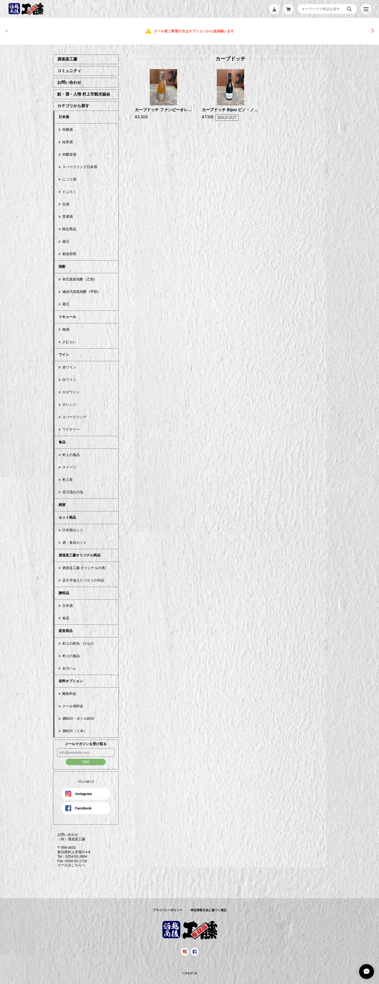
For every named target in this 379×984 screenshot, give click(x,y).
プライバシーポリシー (168, 910)
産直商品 (66, 631)
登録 (85, 762)
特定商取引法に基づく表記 (209, 910)
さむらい (69, 342)
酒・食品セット (74, 542)
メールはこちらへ (69, 865)
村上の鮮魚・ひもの (78, 643)
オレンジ (69, 404)
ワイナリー (71, 429)
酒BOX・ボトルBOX (78, 718)
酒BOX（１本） (74, 731)
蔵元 (65, 241)
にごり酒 (69, 179)
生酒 (65, 204)
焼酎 (62, 266)
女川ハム (69, 668)
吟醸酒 (67, 130)
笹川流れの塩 (72, 492)
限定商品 (69, 229)
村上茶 (67, 480)
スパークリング (74, 417)
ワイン (64, 355)
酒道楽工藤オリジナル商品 (79, 555)
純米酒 (67, 142)
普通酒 (67, 217)
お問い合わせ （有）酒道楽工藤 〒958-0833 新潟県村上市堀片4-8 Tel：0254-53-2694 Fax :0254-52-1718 (71, 848)
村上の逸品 (71, 455)
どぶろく (69, 192)
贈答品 (64, 593)
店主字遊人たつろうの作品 (83, 580)
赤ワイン (69, 367)
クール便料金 (72, 706)
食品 (62, 442)
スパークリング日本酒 (79, 167)
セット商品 (67, 517)
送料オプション (71, 681)
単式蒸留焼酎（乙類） (79, 279)
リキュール (67, 317)
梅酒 (65, 329)
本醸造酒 (69, 154)
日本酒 (64, 117)
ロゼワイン (71, 392)
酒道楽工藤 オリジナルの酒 (83, 568)
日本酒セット (72, 530)
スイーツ (69, 467)
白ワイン (69, 380)
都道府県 (69, 254)
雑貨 (62, 505)
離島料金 (69, 694)
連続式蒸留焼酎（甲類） (81, 292)
